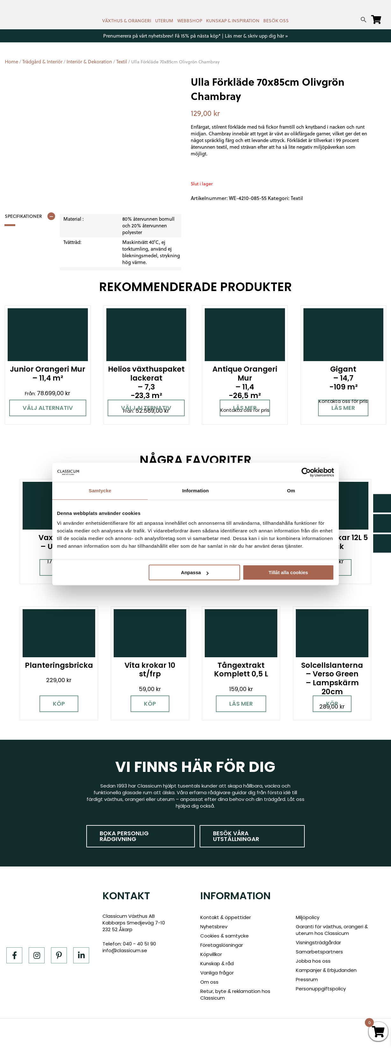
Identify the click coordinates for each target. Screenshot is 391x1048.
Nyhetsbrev (213, 926)
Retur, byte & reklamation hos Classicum (235, 994)
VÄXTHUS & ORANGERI (126, 21)
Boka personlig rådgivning (124, 836)
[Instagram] (37, 955)
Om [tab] (291, 490)
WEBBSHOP (189, 21)
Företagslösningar (221, 945)
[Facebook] (14, 955)
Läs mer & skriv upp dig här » (256, 35)
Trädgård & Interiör (42, 61)
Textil (121, 61)
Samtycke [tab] (100, 490)
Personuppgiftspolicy (321, 988)
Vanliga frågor (217, 972)
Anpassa (195, 572)
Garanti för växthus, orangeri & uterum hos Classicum (332, 930)
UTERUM (164, 21)
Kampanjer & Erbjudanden (326, 970)
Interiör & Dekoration (89, 61)
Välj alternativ (48, 408)
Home (11, 61)
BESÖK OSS (276, 21)
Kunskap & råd (217, 963)
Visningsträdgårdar (318, 942)
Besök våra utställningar (236, 836)
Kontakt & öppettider (225, 917)
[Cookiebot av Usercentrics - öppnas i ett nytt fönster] (306, 472)
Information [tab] (195, 490)
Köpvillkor (211, 954)
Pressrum (307, 979)
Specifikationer (23, 216)
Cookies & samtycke (224, 935)
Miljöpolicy (307, 917)
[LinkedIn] (81, 955)
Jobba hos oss (313, 961)
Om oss (209, 982)
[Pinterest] (59, 955)
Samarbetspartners (319, 951)
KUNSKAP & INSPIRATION (232, 21)
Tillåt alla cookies (288, 572)
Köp (59, 704)
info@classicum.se (125, 950)
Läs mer (245, 408)
